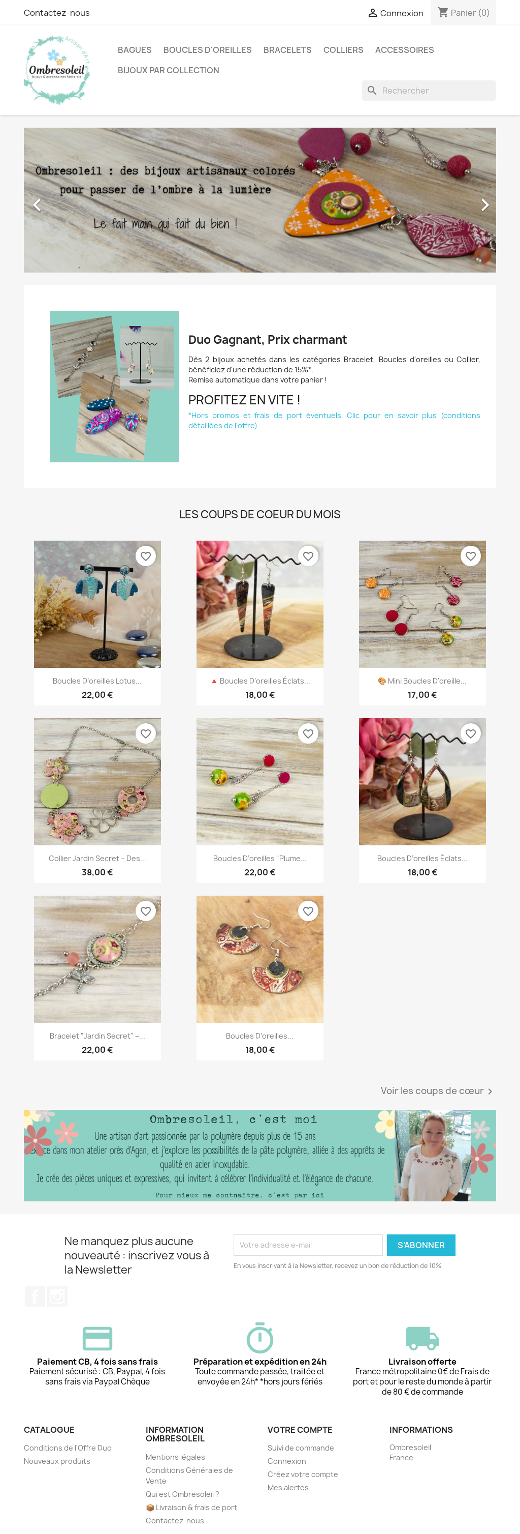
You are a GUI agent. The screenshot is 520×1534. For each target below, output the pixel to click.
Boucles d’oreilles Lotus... (97, 681)
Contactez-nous (57, 12)
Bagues (135, 49)
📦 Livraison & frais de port (191, 1507)
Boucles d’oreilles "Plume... (260, 858)
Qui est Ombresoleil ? (182, 1494)
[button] (59, 200)
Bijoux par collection (168, 70)
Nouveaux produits (57, 1461)
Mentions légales (175, 1457)
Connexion (287, 1461)
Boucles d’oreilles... (260, 1036)
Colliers (343, 49)
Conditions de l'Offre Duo (68, 1448)
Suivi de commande (301, 1448)
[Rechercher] (429, 90)
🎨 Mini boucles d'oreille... (422, 681)
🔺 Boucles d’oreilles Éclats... (260, 681)
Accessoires (404, 49)
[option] (260, 200)
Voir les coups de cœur (438, 1091)
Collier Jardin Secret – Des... (97, 858)
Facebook (35, 1296)
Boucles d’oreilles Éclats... (422, 858)
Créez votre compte (303, 1474)
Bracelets (288, 49)
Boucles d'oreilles (208, 49)
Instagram (57, 1296)
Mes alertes (288, 1487)
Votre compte (300, 1429)
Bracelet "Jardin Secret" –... (97, 1036)
